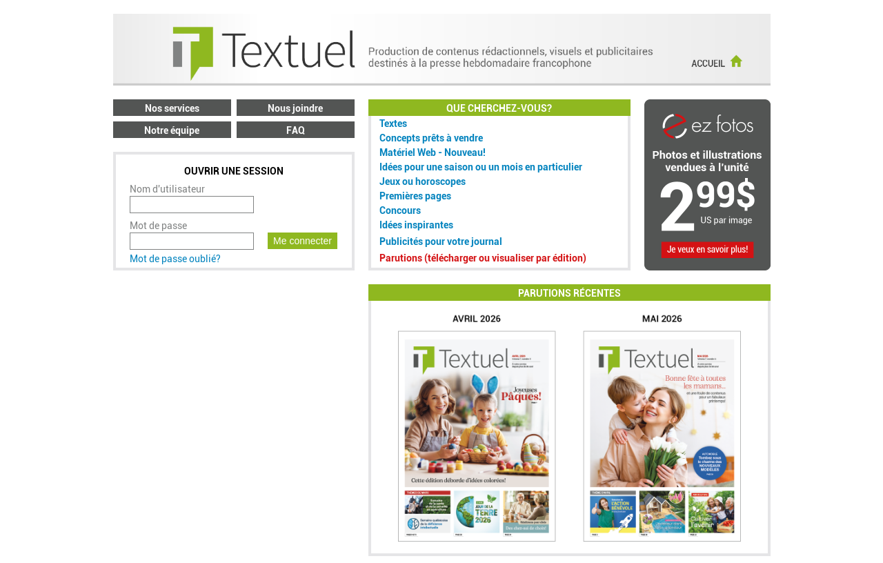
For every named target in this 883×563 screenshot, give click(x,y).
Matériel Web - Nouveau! (432, 152)
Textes (393, 123)
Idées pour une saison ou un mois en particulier (480, 166)
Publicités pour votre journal (440, 241)
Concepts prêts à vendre (431, 138)
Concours (400, 210)
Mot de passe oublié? (175, 258)
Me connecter (302, 240)
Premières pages (415, 195)
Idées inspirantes (416, 225)
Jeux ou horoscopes (422, 181)
